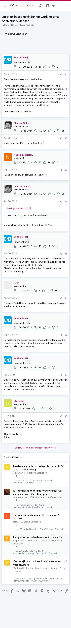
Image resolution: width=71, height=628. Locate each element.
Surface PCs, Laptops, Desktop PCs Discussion (36, 553)
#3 (66, 170)
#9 (66, 416)
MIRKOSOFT (19, 472)
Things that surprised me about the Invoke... (38, 537)
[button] (5, 5)
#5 (66, 253)
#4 (66, 201)
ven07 (19, 551)
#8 (66, 375)
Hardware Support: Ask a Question (31, 581)
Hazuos (16, 497)
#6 (66, 298)
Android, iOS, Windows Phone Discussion (41, 497)
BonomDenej (10, 25)
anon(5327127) (23, 480)
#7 (66, 335)
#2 (66, 138)
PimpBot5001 (19, 540)
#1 (66, 74)
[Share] (61, 74)
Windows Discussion (37, 472)
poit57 (16, 521)
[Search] (66, 5)
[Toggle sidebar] (60, 5)
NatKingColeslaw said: (17, 208)
